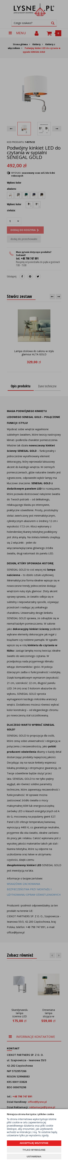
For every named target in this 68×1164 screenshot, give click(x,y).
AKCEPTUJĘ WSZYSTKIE (34, 1143)
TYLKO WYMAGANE (33, 1150)
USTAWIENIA (34, 1156)
